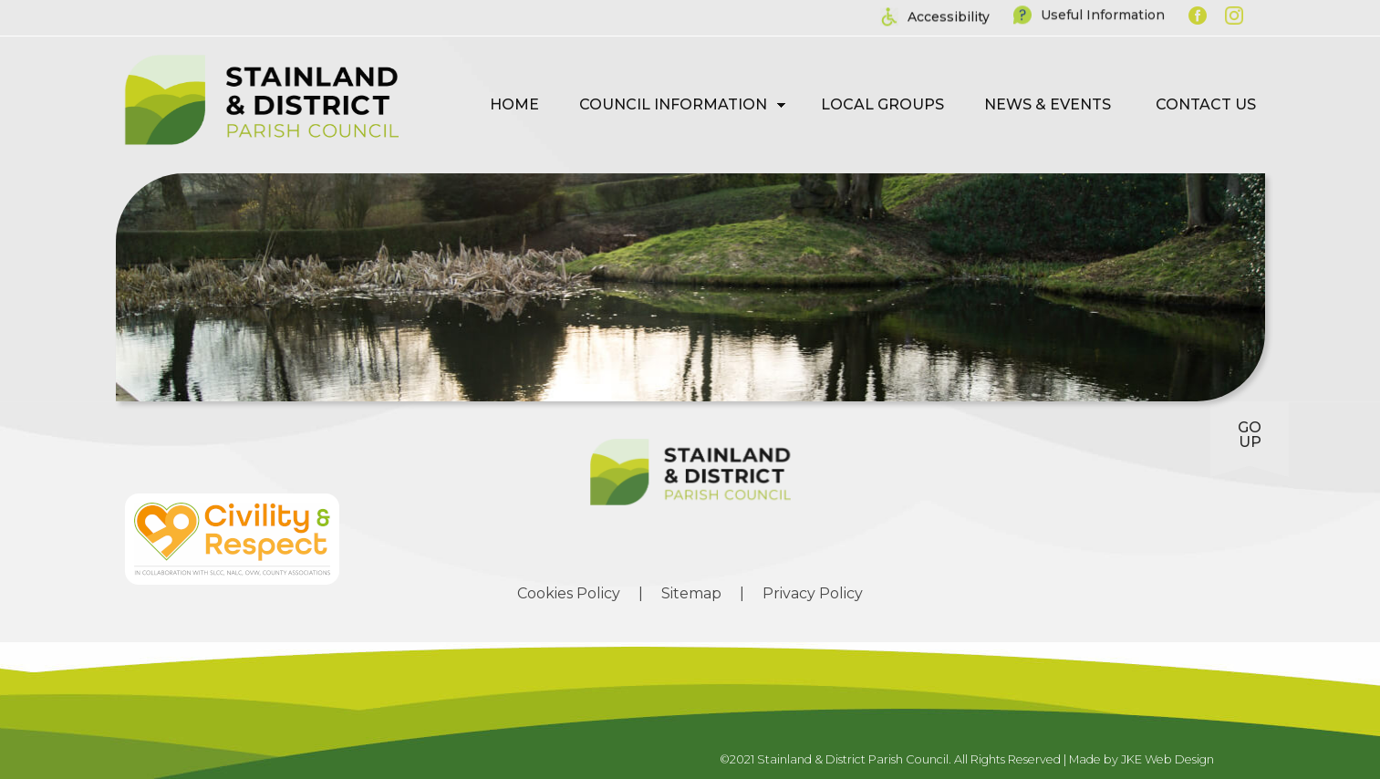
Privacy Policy (813, 593)
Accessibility (949, 15)
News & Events (1047, 104)
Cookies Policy (568, 593)
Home (514, 104)
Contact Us (1206, 104)
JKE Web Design (1167, 759)
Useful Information (1103, 13)
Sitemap (691, 593)
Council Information (673, 104)
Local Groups (882, 104)
